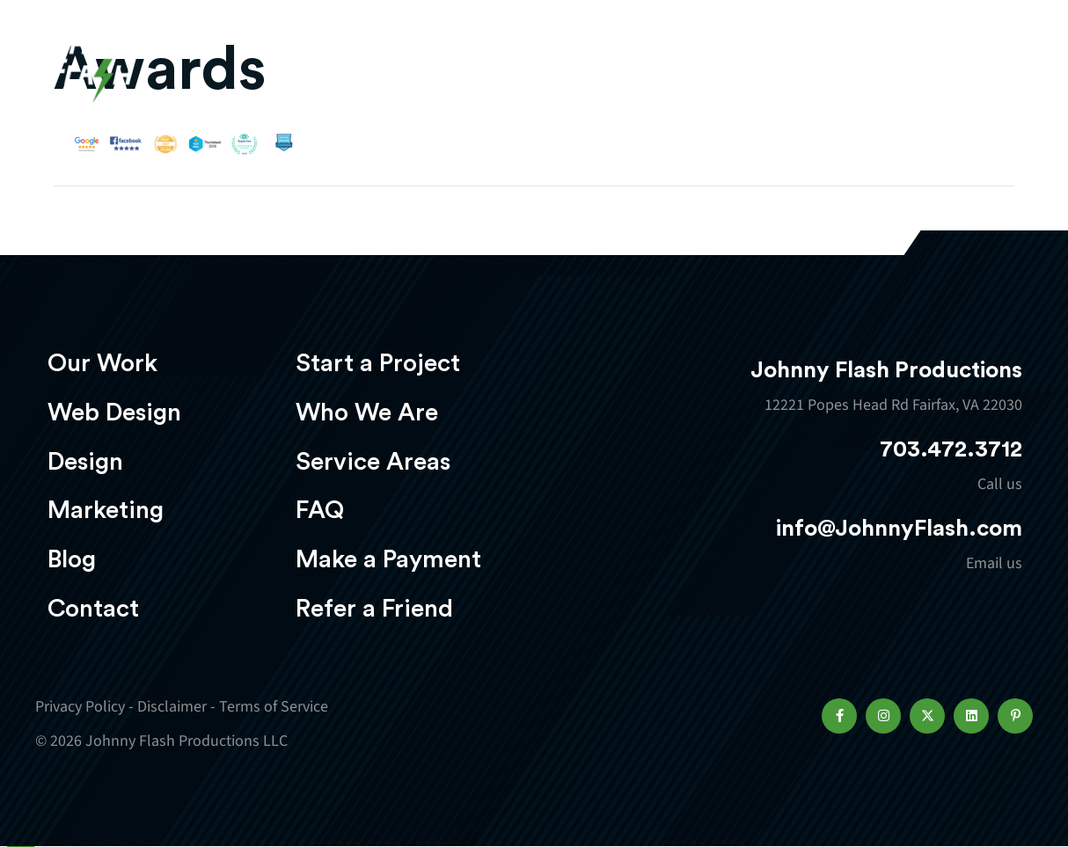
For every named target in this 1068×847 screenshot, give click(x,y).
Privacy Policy (80, 707)
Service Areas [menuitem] (373, 461)
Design (581, 66)
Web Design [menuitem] (114, 412)
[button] (839, 716)
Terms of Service (273, 707)
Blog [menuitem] (72, 559)
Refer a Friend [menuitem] (374, 608)
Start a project (930, 68)
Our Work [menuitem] (102, 363)
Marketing (694, 66)
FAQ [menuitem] (320, 510)
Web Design (465, 66)
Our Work (335, 66)
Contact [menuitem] (93, 608)
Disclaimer (172, 707)
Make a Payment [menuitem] (388, 559)
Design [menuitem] (85, 461)
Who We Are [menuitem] (367, 412)
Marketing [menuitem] (106, 510)
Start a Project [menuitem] (378, 363)
